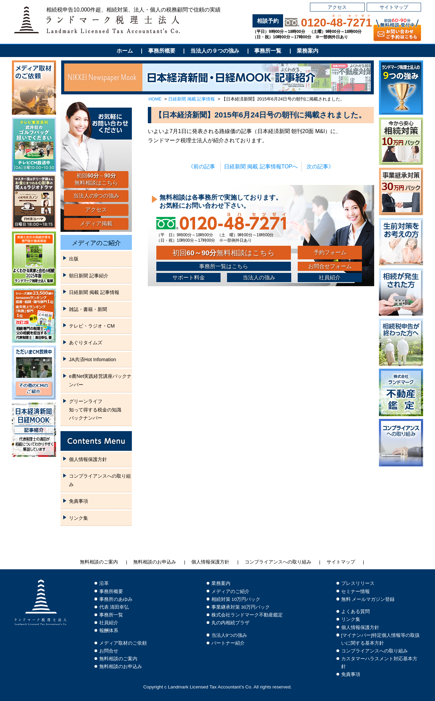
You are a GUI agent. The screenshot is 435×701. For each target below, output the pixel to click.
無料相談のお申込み (154, 562)
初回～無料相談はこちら (96, 179)
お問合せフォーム (330, 266)
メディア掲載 (96, 223)
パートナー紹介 (228, 643)
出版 (74, 258)
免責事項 (78, 501)
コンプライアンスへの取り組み (100, 480)
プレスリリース (358, 583)
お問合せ (108, 650)
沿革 (104, 583)
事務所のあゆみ (116, 599)
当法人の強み (259, 277)
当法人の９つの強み (214, 51)
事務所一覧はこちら (223, 266)
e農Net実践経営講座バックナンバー (100, 380)
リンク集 (78, 518)
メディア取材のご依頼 (123, 643)
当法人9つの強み (229, 635)
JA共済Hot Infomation (92, 359)
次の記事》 (320, 166)
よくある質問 (355, 611)
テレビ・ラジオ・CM (92, 326)
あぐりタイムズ (85, 342)
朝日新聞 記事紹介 (88, 275)
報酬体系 (108, 630)
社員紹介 (330, 277)
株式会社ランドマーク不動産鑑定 (247, 614)
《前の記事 (201, 166)
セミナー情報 (355, 591)
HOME (155, 99)
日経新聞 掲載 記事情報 (191, 99)
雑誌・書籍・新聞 (88, 309)
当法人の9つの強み (96, 196)
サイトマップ (394, 7)
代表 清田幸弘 (114, 607)
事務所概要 (161, 51)
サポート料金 (188, 277)
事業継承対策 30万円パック (240, 607)
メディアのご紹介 (96, 243)
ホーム (125, 51)
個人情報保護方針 (88, 459)
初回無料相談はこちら (223, 253)
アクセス (337, 7)
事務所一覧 (267, 51)
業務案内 (307, 51)
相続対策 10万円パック (236, 599)
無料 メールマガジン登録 (368, 599)
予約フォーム (330, 252)
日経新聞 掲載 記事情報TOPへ (261, 166)
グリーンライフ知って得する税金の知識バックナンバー (95, 410)
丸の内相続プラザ (230, 622)
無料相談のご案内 (99, 562)
